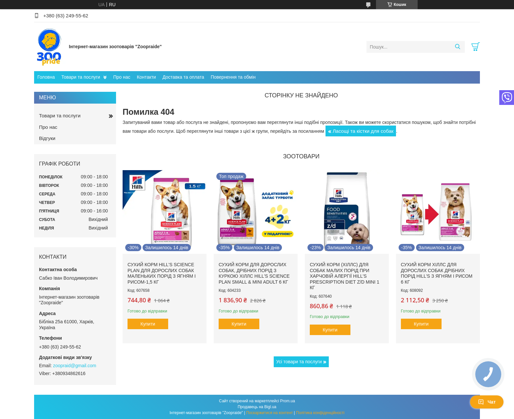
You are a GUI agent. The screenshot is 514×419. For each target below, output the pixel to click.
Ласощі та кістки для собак (363, 131)
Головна (46, 77)
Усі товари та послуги (299, 361)
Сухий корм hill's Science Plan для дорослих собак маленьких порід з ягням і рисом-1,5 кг (162, 273)
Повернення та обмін (233, 77)
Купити (148, 324)
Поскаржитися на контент (269, 412)
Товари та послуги (80, 77)
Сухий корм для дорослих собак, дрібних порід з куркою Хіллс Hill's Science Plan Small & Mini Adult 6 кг (254, 273)
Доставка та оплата (183, 77)
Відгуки (47, 138)
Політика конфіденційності (320, 412)
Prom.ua (287, 401)
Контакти (146, 77)
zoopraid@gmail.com (74, 365)
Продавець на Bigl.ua (257, 407)
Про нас (121, 77)
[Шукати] (457, 47)
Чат (487, 402)
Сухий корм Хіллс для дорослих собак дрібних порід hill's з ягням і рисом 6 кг (436, 273)
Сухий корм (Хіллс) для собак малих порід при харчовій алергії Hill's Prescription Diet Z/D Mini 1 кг (344, 276)
